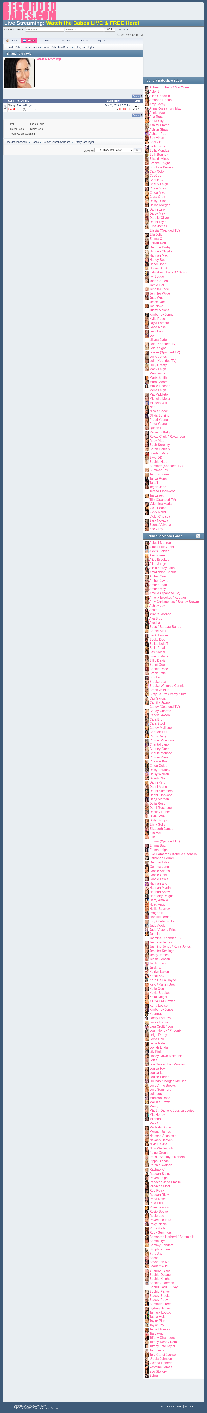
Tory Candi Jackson (163, 1354)
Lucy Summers (160, 1089)
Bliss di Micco (159, 159)
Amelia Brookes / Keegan (167, 597)
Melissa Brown (159, 1102)
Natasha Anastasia (162, 1136)
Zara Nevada (158, 520)
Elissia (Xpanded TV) (164, 230)
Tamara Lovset (160, 1312)
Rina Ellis (156, 1203)
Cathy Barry (157, 736)
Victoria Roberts (160, 1363)
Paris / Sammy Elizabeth (167, 1157)
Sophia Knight (159, 1278)
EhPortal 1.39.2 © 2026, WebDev (30, 1405)
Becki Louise (158, 635)
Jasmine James (160, 942)
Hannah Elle (158, 883)
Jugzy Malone (159, 310)
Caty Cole (156, 171)
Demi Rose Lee (160, 807)
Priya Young (158, 423)
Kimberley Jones (161, 1009)
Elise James (158, 226)
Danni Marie (158, 786)
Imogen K (156, 913)
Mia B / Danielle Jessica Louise (171, 1110)
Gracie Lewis (158, 879)
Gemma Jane (159, 866)
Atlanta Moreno (160, 614)
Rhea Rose (157, 1199)
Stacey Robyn (159, 1299)
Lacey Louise (158, 1022)
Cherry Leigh (158, 184)
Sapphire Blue (159, 1249)
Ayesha (154, 622)
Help (162, 1406)
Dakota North (158, 778)
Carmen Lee (158, 732)
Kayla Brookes (159, 992)
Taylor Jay (156, 1325)
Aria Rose (156, 116)
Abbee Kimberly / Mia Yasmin (170, 87)
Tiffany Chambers (162, 1337)
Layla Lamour (159, 323)
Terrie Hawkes (159, 1329)
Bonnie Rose (158, 669)
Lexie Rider (157, 1043)
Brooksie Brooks (161, 167)
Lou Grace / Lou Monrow (167, 1064)
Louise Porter (159, 1077)
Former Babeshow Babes (164, 536)
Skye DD (155, 457)
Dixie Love (157, 816)
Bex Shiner (157, 652)
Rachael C (157, 1169)
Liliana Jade (158, 339)
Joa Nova (156, 306)
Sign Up (124, 29)
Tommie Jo (157, 1350)
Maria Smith (158, 377)
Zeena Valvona (160, 524)
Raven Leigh (158, 1178)
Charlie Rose (158, 757)
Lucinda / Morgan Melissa (167, 1081)
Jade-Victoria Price (162, 929)
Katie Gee (156, 988)
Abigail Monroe (160, 542)
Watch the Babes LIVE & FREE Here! (92, 23)
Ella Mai (155, 833)
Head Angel (157, 904)
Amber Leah (158, 585)
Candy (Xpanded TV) (164, 706)
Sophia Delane (160, 1274)
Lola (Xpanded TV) (162, 344)
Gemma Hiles (159, 862)
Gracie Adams (159, 871)
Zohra (153, 1375)
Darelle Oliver (159, 217)
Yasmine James (160, 1367)
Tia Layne (156, 1333)
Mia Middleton (159, 394)
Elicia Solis (157, 824)
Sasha (153, 1258)
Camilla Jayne (159, 702)
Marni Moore (158, 382)
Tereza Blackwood (162, 491)
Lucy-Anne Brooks (162, 1085)
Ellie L (153, 837)
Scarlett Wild (158, 1266)
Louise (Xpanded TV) (164, 352)
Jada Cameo (158, 281)
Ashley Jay (157, 605)
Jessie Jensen (159, 959)
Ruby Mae (156, 440)
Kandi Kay (156, 976)
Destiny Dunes (159, 812)
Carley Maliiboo (160, 727)
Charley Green (159, 749)
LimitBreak (14, 109)
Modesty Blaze (160, 1127)
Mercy (153, 1106)
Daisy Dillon (157, 201)
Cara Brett (156, 719)
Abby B (154, 91)
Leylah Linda (158, 1047)
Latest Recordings (48, 59)
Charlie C (156, 180)
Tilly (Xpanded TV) (162, 499)
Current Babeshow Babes (165, 80)
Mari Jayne (157, 373)
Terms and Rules (174, 1406)
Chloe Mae (157, 192)
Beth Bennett (158, 154)
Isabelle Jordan (160, 917)
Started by (23, 101)
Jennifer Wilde (159, 293)
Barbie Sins (157, 631)
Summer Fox (158, 470)
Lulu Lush (156, 1093)
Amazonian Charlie (163, 572)
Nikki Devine (158, 1144)
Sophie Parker (159, 1291)
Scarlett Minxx (159, 453)
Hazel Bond (157, 264)
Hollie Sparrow (159, 908)
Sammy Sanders (161, 1245)
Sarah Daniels (159, 449)
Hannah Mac (158, 255)
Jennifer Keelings (161, 951)
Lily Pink (155, 1051)
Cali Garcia (157, 698)
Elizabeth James (161, 828)
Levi (152, 335)
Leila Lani (156, 331)
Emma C (155, 238)
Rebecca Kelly (159, 432)
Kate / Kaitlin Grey (162, 984)
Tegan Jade (157, 487)
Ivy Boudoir (157, 276)
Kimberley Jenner (161, 314)
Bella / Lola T (158, 643)
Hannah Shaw (159, 892)
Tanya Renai (158, 478)
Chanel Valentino (161, 740)
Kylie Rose (157, 318)
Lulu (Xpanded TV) (162, 361)
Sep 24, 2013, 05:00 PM (118, 105)
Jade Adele (157, 925)
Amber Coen (158, 576)
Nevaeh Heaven (161, 1140)
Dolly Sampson (160, 820)
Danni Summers (161, 791)
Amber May (157, 589)
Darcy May (157, 213)
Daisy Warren (159, 774)
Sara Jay (155, 1253)
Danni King (157, 782)
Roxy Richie (158, 1224)
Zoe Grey (156, 529)
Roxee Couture (160, 1220)
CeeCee (155, 175)
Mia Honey (157, 1114)
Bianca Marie (158, 656)
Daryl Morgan (159, 799)
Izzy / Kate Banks (161, 921)
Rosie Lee (156, 1215)
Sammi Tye (157, 1241)
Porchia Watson (160, 1165)
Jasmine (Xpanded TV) (165, 938)
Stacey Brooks (159, 1295)
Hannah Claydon (161, 251)
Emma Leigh (158, 850)
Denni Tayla (157, 222)
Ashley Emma (159, 125)
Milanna (155, 1119)
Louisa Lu (156, 1072)
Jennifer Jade (159, 289)
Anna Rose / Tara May (165, 108)
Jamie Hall (157, 285)
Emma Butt (157, 845)
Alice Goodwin (159, 96)
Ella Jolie (155, 234)
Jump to (88, 151)
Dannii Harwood (160, 795)
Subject (12, 101)
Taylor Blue (157, 1321)
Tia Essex (156, 495)
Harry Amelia (158, 900)
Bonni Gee (157, 664)
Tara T (153, 482)
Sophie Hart (157, 462)
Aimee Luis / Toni (161, 547)
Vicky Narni (157, 512)
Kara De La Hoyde (162, 980)
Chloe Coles (158, 765)
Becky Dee (157, 639)
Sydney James (160, 1308)
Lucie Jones (158, 356)
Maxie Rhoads (159, 386)
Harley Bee (157, 260)
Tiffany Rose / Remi (163, 1342)
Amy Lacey (157, 104)
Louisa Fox (157, 1068)
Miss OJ (155, 1123)
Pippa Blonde (159, 1161)
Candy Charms (160, 711)
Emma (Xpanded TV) (164, 841)
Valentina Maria (160, 503)
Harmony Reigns (161, 896)
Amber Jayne (158, 580)
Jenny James (158, 955)
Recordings (24, 105)
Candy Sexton (159, 715)
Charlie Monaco (160, 753)
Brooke (154, 677)
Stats (137, 101)
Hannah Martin (160, 887)
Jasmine (155, 934)
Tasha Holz (157, 1316)
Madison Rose (159, 1098)
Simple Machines (41, 1408)
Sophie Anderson (161, 1283)
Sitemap (55, 1408)
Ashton (154, 610)
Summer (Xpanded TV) (166, 466)
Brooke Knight (159, 163)
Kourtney (155, 1013)
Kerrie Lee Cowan (162, 1001)
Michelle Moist (159, 398)
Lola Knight (157, 348)
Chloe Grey (157, 188)
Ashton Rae (157, 133)
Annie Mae (157, 112)
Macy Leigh (157, 369)
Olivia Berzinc (159, 415)
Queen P (155, 428)
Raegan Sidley (159, 1173)
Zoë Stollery (158, 1371)
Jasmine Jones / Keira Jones (170, 946)
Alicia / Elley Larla (162, 568)
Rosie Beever (159, 1211)
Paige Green (158, 1152)
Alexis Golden (159, 551)
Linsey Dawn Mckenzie (165, 1056)
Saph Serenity (159, 445)
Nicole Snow (158, 411)
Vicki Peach (157, 508)
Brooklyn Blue (159, 690)
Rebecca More (159, 1186)
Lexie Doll (156, 1039)
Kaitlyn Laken (159, 971)
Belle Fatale (157, 648)
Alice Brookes (159, 559)
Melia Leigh (157, 390)
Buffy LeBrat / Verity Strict (167, 694)
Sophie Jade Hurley (163, 1287)
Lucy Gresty (158, 365)
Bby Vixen (156, 137)
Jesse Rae (157, 302)
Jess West (156, 297)
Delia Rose (157, 803)
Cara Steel (157, 723)
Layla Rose (157, 327)
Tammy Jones (159, 474)
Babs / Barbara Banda (165, 626)
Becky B (155, 142)
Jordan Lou (157, 963)
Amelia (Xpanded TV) (164, 593)
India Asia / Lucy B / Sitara (168, 272)
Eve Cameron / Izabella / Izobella (173, 854)
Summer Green (160, 1304)
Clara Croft (157, 196)
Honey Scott (158, 268)
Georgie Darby (159, 247)
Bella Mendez (159, 150)
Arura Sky (156, 121)
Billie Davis (157, 660)
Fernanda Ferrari (161, 858)
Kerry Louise (158, 1005)
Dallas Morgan (159, 205)
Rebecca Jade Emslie (165, 1182)
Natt (152, 407)
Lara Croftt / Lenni (162, 1026)
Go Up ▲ (189, 1406)
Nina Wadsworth (161, 1148)
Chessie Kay (158, 761)
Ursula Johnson (160, 1358)
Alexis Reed (158, 555)
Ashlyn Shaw (158, 129)
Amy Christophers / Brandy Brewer (174, 601)
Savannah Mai (159, 1262)
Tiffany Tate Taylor (20, 53)
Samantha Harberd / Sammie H (171, 1237)
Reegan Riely (159, 1194)
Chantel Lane (159, 744)
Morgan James (160, 1131)
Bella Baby (157, 146)
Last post (113, 101)
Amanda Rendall (161, 100)
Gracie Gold (158, 875)
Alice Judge (157, 564)
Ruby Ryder (157, 1228)
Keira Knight (158, 997)
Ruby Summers (160, 1232)
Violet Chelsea (159, 516)
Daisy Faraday (159, 770)
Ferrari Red (157, 243)
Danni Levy (157, 209)
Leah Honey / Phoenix (165, 1030)
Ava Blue (155, 618)
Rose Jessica (159, 1207)
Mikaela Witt (158, 403)
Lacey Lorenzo (160, 1018)
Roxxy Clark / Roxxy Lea (167, 436)
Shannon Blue (159, 1270)
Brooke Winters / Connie (166, 685)
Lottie (153, 1060)
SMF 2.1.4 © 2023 (22, 1408)
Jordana (155, 967)
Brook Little (157, 673)
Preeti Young (158, 419)
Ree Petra (156, 1190)
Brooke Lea (157, 681)
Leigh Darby (158, 1035)
